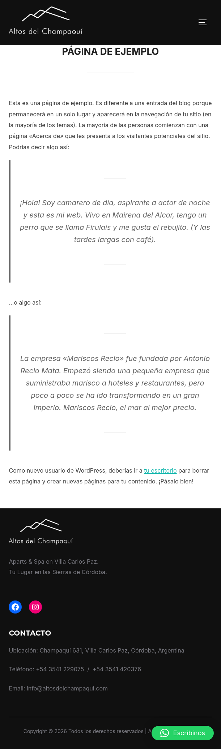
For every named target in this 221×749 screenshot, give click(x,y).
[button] (183, 733)
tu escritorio (160, 470)
